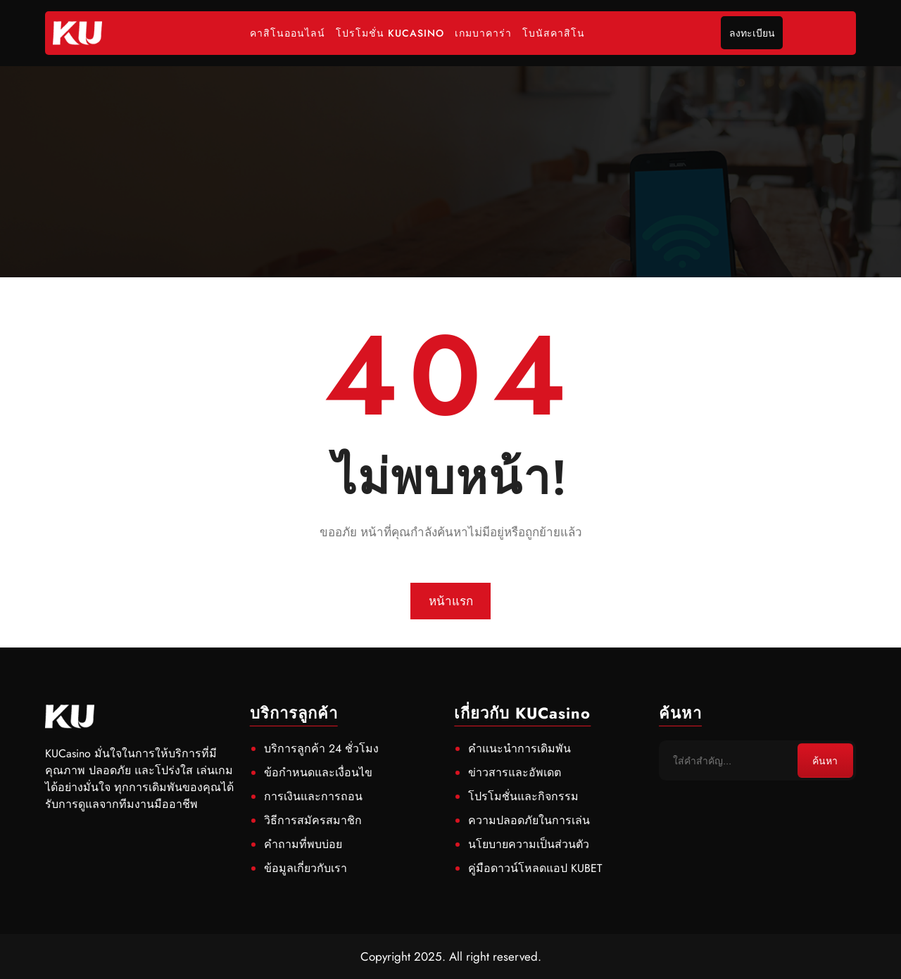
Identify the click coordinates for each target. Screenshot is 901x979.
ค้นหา (825, 761)
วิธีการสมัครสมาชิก (313, 820)
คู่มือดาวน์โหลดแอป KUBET (535, 868)
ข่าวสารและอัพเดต (514, 772)
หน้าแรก (451, 601)
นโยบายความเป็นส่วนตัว (528, 844)
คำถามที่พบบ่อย (303, 844)
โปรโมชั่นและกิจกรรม (523, 796)
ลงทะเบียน (752, 33)
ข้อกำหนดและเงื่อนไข (318, 772)
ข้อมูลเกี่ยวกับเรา (305, 868)
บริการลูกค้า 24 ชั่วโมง (321, 748)
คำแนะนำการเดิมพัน (519, 748)
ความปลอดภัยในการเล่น (529, 820)
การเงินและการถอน (313, 796)
